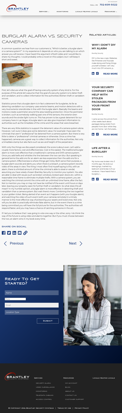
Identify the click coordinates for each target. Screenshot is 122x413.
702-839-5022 (108, 4)
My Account (112, 1)
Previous (13, 243)
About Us (69, 391)
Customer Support (74, 399)
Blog (67, 387)
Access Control (44, 399)
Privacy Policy (82, 408)
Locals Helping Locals (86, 12)
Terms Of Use (64, 408)
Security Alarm (43, 383)
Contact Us (71, 395)
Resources (110, 12)
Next (76, 243)
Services (43, 12)
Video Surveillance (45, 387)
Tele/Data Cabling (44, 395)
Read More (110, 73)
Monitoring (62, 12)
